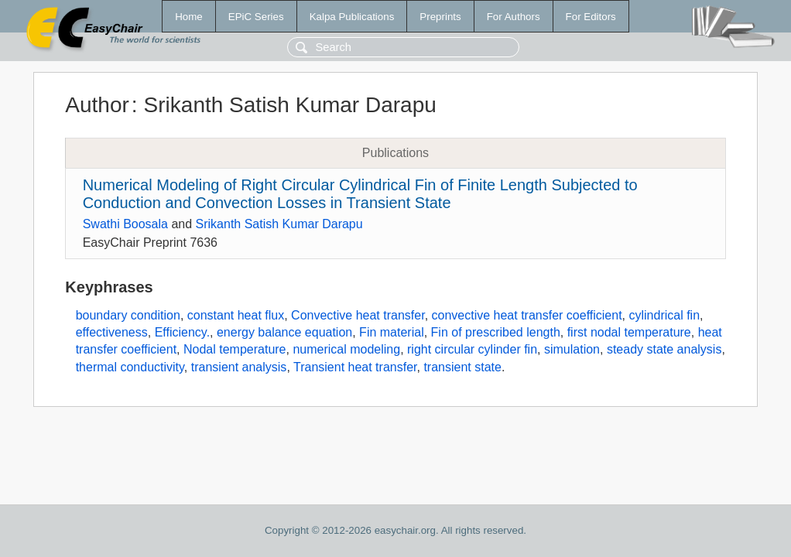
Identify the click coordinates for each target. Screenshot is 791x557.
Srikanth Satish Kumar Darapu (279, 224)
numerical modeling (346, 349)
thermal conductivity (130, 367)
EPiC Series (256, 16)
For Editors (591, 16)
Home (189, 16)
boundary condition (128, 315)
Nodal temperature (234, 349)
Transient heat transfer (355, 367)
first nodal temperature (629, 332)
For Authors (513, 16)
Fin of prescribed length (495, 332)
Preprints (440, 16)
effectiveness (112, 332)
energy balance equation (284, 332)
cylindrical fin (664, 315)
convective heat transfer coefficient (527, 315)
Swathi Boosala (125, 224)
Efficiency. (182, 332)
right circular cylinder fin (472, 349)
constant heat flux (235, 315)
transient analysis (239, 367)
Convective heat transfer (358, 315)
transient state (462, 367)
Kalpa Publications (352, 16)
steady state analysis (664, 349)
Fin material (391, 332)
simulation (572, 349)
